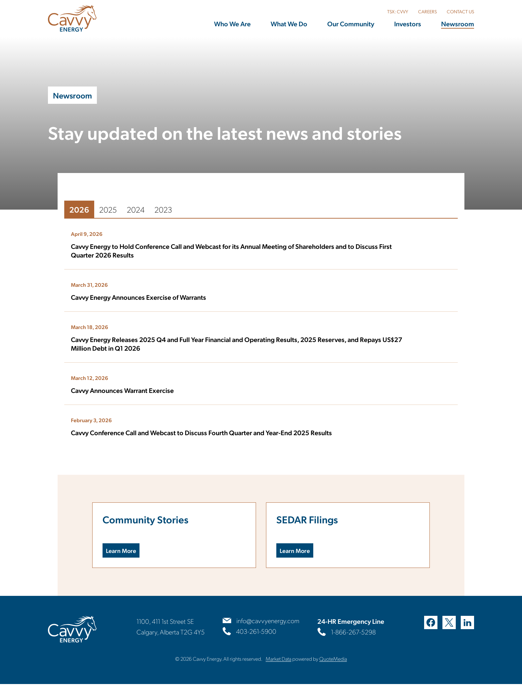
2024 (119, 215)
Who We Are (232, 23)
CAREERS (427, 11)
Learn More (113, 564)
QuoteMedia (333, 674)
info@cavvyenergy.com (267, 636)
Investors (407, 23)
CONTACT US (460, 11)
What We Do (289, 23)
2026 (63, 215)
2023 (147, 215)
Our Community (350, 23)
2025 (92, 215)
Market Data (278, 674)
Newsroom (457, 23)
